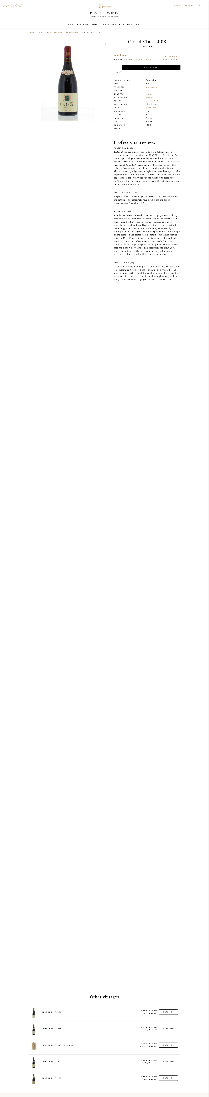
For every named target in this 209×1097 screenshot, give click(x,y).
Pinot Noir (151, 108)
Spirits (105, 24)
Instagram (20, 6)
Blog (129, 24)
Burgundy (150, 98)
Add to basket (151, 68)
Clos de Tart (152, 104)
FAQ (10, 6)
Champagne (82, 24)
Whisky (95, 24)
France (149, 94)
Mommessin (147, 46)
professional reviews (139, 59)
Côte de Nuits (152, 101)
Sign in (178, 5)
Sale (121, 24)
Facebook (15, 6)
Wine (70, 24)
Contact (5, 6)
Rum (114, 24)
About (137, 24)
